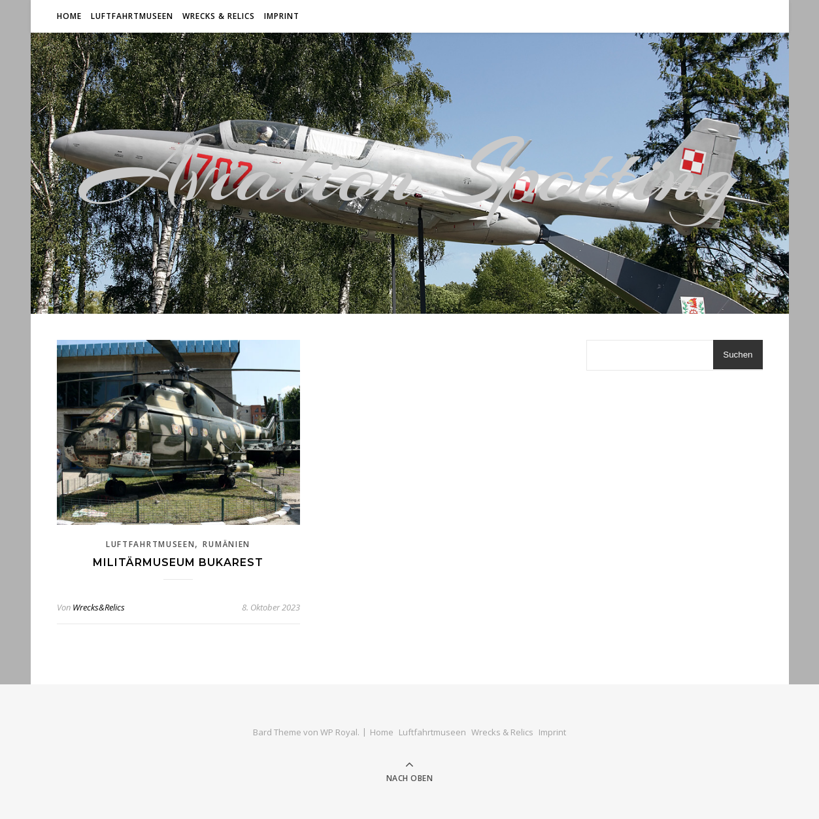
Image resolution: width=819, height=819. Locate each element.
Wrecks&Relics (99, 607)
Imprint (281, 16)
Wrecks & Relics (218, 16)
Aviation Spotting (410, 173)
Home (69, 16)
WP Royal (339, 732)
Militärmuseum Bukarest (178, 562)
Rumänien (226, 544)
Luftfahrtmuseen (132, 16)
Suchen (737, 354)
